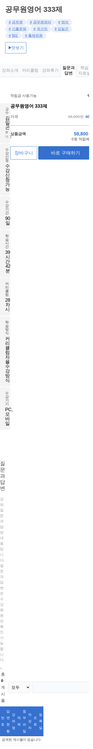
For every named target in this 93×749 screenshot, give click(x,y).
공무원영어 (42, 22)
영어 (64, 22)
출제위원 (35, 35)
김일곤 (63, 29)
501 (15, 35)
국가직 (42, 29)
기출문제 (19, 29)
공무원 (17, 22)
